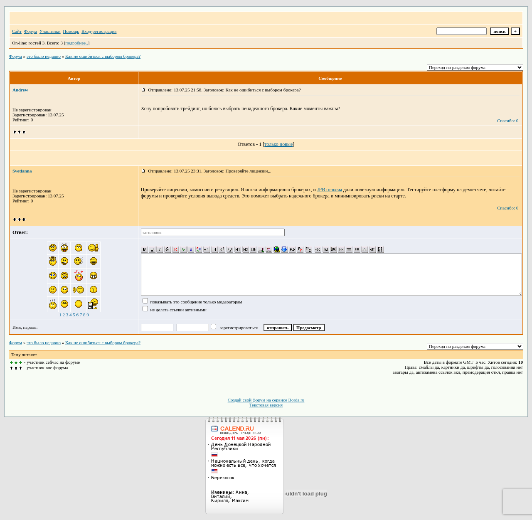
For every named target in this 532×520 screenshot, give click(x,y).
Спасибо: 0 (507, 120)
